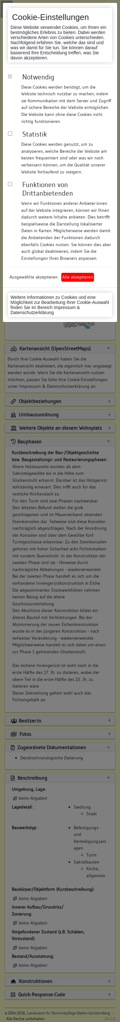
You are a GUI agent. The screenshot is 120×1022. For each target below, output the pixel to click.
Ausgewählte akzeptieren (34, 277)
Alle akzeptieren (77, 277)
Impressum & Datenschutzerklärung (45, 310)
